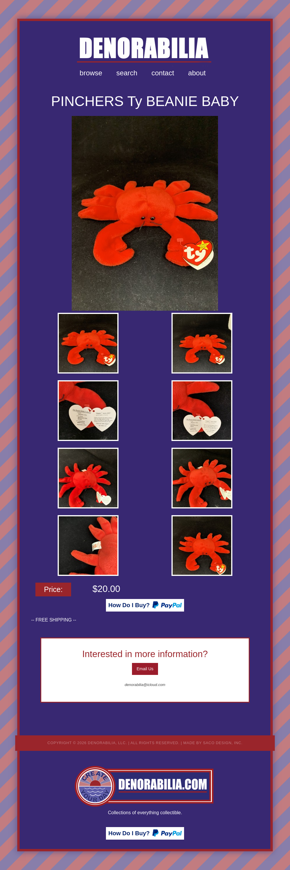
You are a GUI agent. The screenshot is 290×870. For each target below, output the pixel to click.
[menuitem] (91, 73)
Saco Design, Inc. (223, 743)
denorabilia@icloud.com (145, 685)
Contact (162, 73)
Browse (91, 73)
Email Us (145, 668)
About (197, 73)
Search (126, 73)
